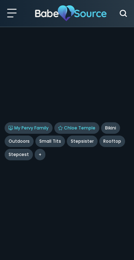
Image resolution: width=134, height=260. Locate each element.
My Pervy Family (29, 128)
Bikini (110, 128)
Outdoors (19, 141)
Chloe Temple (76, 128)
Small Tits (50, 141)
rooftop (112, 141)
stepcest (19, 154)
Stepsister (82, 141)
